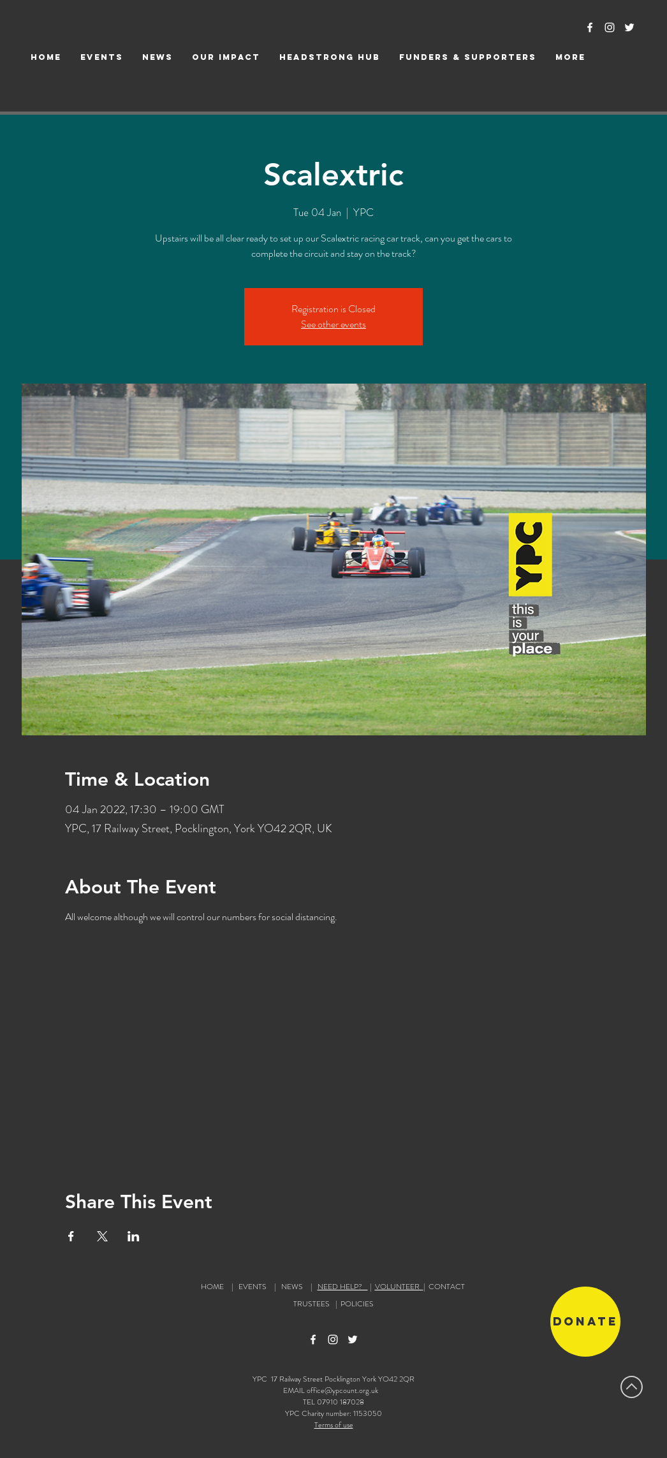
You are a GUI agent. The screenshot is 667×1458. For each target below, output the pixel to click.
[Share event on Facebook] (71, 1236)
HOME (212, 1286)
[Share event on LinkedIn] (134, 1236)
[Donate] (585, 1322)
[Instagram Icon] (609, 27)
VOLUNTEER (399, 1286)
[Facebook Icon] (589, 27)
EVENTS (252, 1286)
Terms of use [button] (333, 1425)
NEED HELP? (343, 1286)
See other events (333, 324)
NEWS (292, 1286)
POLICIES (357, 1304)
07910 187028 (340, 1402)
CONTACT (447, 1286)
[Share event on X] (102, 1236)
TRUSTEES (313, 1304)
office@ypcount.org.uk (342, 1390)
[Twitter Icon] (629, 27)
